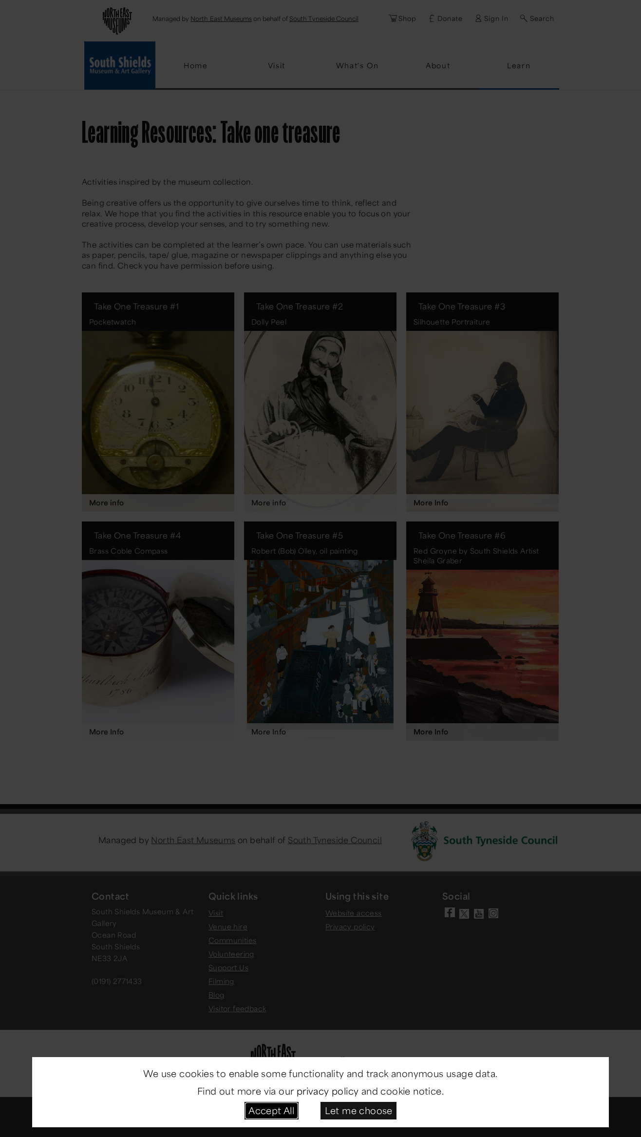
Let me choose (359, 1110)
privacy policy (328, 1091)
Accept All (271, 1110)
